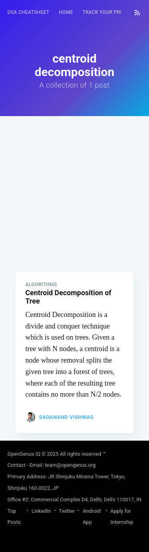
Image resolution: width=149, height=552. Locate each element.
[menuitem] (28, 12)
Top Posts (14, 516)
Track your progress (111, 12)
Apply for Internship (122, 516)
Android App (92, 516)
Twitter (67, 511)
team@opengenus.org (70, 465)
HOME (66, 12)
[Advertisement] (74, 190)
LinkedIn (41, 511)
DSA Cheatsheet (28, 12)
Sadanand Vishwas (66, 417)
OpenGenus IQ (24, 454)
